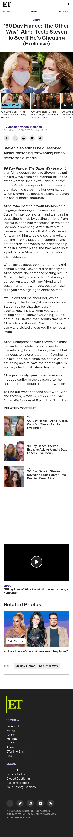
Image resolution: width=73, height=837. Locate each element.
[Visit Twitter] (20, 804)
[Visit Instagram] (30, 804)
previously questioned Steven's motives (33, 377)
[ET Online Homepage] (8, 4)
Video (34, 12)
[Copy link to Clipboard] (40, 138)
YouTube (12, 739)
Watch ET (64, 12)
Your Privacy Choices (21, 787)
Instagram (13, 730)
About (10, 747)
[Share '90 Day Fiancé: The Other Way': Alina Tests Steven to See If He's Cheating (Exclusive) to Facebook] (7, 138)
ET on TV (12, 743)
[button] (36, 562)
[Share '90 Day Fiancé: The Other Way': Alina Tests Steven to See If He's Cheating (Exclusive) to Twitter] (15, 138)
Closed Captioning (19, 779)
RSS (9, 756)
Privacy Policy (16, 774)
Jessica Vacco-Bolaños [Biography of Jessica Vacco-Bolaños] (25, 127)
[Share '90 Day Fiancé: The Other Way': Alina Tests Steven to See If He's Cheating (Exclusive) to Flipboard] (32, 138)
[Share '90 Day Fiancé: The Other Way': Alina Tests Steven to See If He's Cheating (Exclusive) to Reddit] (24, 138)
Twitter (11, 735)
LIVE (8, 12)
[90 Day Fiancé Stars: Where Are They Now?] (36, 629)
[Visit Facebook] (9, 804)
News (36, 20)
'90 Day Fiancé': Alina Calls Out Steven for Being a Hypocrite (36, 591)
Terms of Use (15, 770)
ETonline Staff (15, 752)
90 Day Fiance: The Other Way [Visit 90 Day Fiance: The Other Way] (36, 666)
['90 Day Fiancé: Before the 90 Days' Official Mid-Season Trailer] (45, 107)
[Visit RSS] (50, 804)
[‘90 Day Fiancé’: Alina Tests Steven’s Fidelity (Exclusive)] (15, 107)
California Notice (17, 783)
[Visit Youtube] (40, 804)
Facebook (13, 726)
